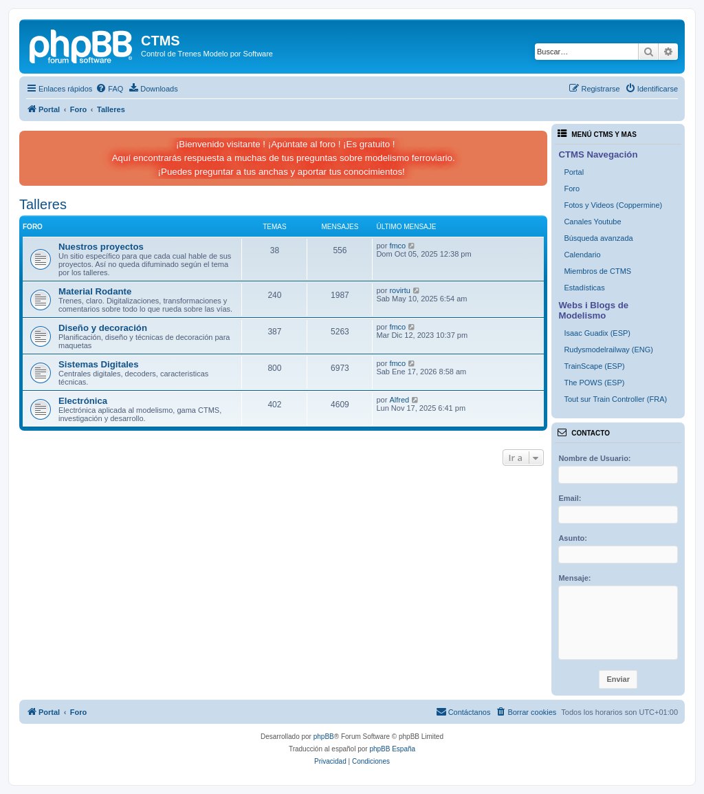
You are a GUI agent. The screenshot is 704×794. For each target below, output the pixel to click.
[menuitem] (109, 89)
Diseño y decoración (102, 328)
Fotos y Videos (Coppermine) (613, 205)
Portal (574, 172)
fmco (397, 246)
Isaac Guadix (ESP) (597, 333)
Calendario (582, 254)
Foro (572, 188)
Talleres (43, 204)
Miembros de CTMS (597, 271)
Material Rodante (94, 291)
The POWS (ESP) (594, 382)
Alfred (399, 400)
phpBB (324, 736)
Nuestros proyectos (101, 247)
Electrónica (82, 401)
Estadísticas (584, 287)
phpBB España (392, 749)
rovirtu (399, 290)
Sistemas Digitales (98, 364)
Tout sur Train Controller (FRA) (615, 399)
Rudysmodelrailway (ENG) (608, 349)
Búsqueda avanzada (598, 238)
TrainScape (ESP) (594, 366)
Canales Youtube (592, 221)
